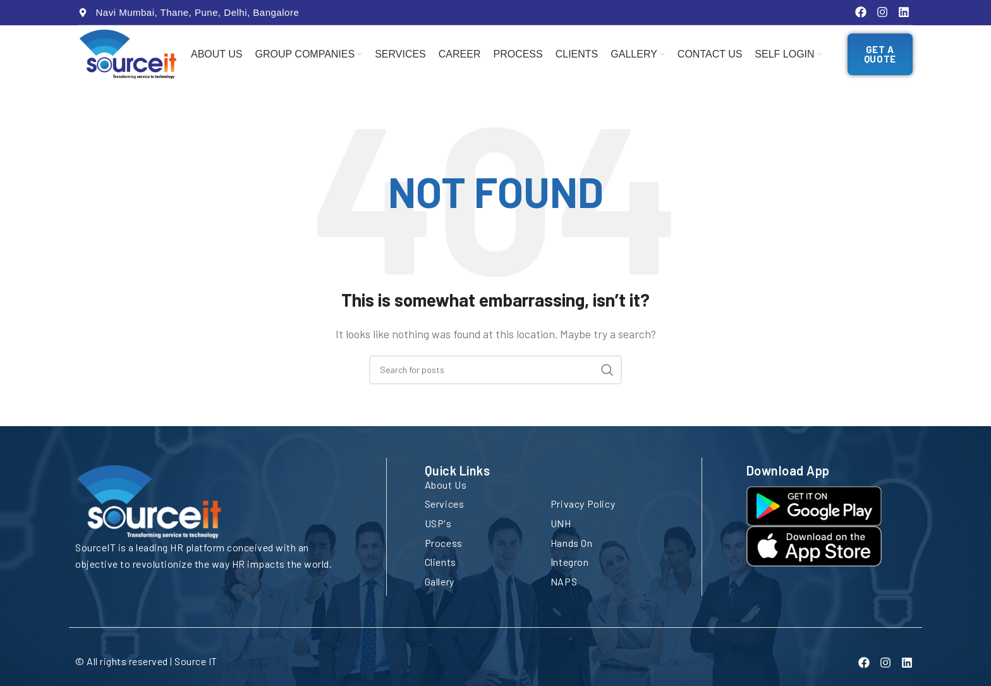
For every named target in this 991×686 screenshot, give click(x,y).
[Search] (495, 375)
